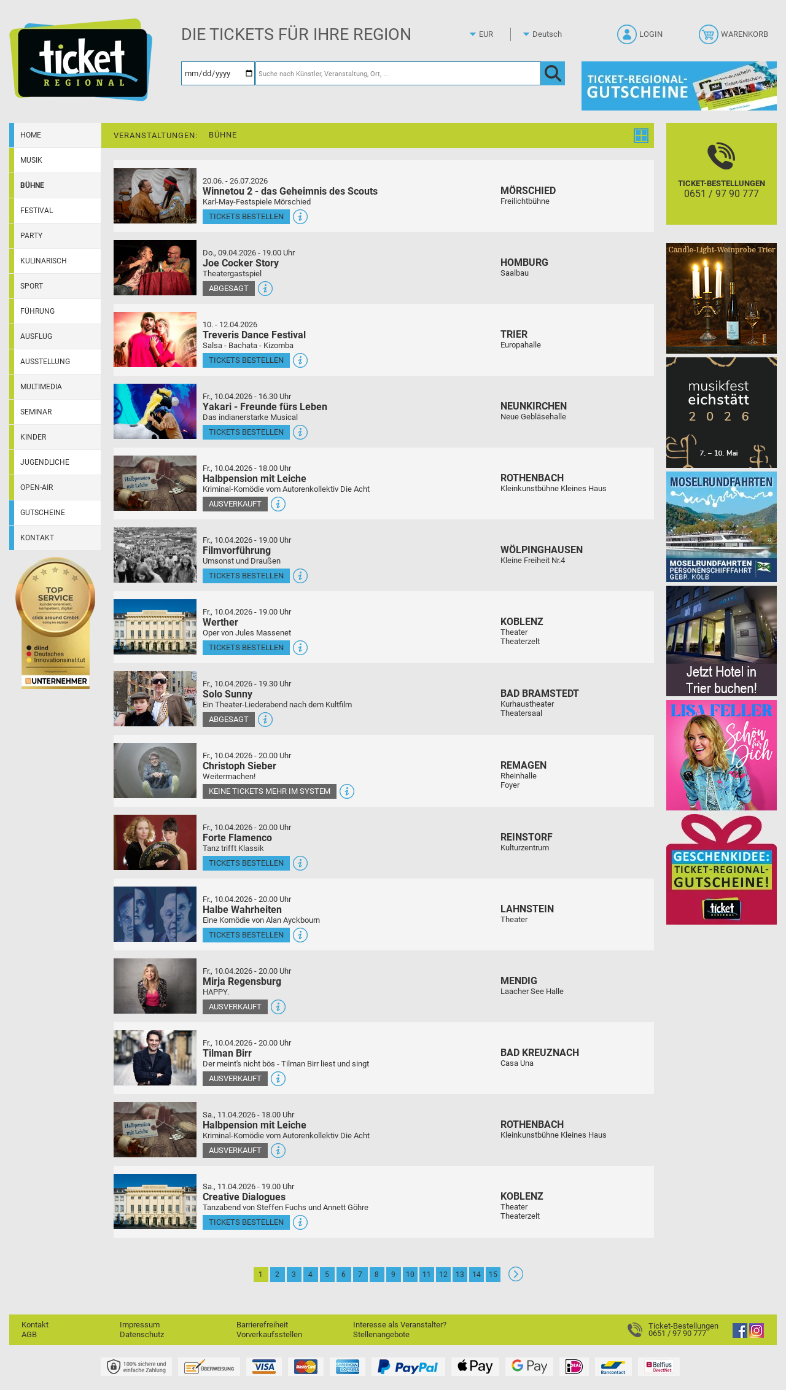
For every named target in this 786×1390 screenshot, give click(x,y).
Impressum (140, 1324)
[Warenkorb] (735, 38)
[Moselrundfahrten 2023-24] (721, 526)
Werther (220, 622)
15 (493, 1274)
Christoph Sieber (239, 766)
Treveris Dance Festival (254, 335)
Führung (37, 311)
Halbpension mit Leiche (254, 478)
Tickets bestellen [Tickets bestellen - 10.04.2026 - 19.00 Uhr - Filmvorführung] (246, 575)
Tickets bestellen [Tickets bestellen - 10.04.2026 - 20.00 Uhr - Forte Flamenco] (246, 863)
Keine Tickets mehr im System (269, 791)
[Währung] (497, 34)
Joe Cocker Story (241, 263)
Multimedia (41, 386)
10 (410, 1274)
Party (31, 235)
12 (443, 1274)
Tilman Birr (227, 1053)
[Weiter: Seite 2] (515, 1278)
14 (476, 1274)
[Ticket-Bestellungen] (721, 184)
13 (460, 1274)
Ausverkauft (235, 503)
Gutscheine (42, 512)
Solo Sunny (227, 694)
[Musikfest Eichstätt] (721, 412)
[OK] (553, 73)
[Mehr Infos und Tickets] (155, 195)
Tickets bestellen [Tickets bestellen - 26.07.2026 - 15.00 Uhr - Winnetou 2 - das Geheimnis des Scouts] (246, 216)
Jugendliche (44, 462)
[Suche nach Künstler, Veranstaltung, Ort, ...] (398, 73)
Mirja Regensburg (242, 981)
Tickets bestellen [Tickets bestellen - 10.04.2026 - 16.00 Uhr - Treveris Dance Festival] (246, 360)
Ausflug (36, 336)
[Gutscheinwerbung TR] (721, 869)
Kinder (33, 437)
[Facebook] (740, 1335)
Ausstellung (45, 361)
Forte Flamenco (237, 838)
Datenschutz (142, 1334)
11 (426, 1274)
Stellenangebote (381, 1334)
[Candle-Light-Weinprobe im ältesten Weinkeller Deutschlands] (721, 298)
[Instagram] (756, 1335)
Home (30, 135)
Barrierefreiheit (262, 1324)
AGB (29, 1334)
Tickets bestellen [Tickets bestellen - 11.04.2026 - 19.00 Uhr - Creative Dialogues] (246, 1222)
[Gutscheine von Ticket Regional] (679, 85)
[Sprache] (550, 34)
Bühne (32, 185)
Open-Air (36, 487)
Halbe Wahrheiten (242, 909)
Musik (31, 160)
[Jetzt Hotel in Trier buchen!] (721, 640)
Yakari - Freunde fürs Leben (265, 407)
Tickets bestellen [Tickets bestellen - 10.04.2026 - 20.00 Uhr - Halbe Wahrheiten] (246, 934)
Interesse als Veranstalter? (399, 1324)
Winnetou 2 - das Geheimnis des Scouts (290, 191)
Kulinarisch (43, 261)
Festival (36, 210)
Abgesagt (229, 288)
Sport (31, 286)
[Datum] (218, 73)
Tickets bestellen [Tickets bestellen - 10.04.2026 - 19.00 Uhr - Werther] (246, 647)
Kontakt (37, 538)
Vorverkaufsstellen (269, 1334)
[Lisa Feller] (721, 754)
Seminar (36, 412)
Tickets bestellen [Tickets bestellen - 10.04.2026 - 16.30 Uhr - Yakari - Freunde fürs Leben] (246, 432)
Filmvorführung (237, 550)
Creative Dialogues (244, 1197)
